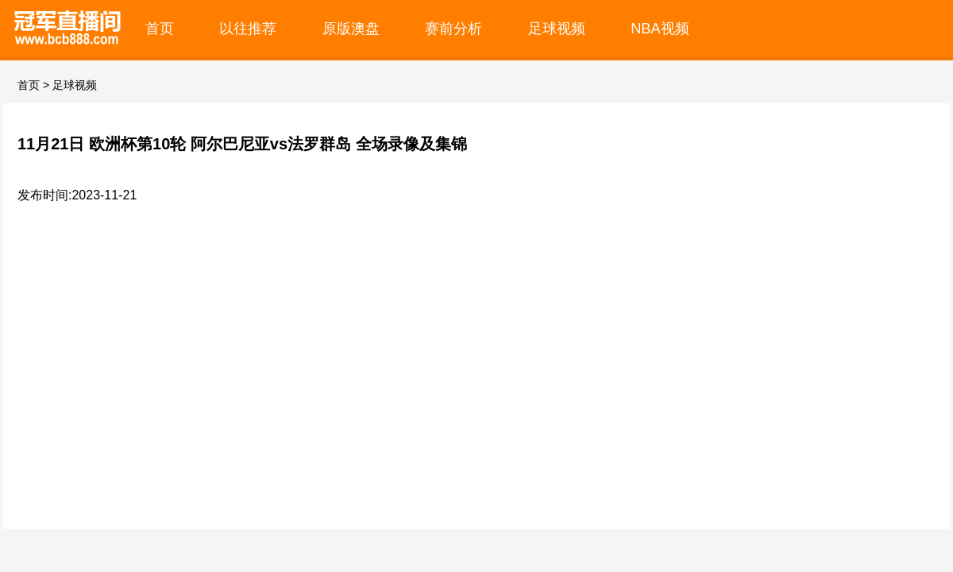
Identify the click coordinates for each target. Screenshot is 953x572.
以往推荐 (247, 28)
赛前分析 (453, 28)
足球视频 (556, 28)
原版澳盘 (351, 28)
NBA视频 (660, 28)
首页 (159, 28)
